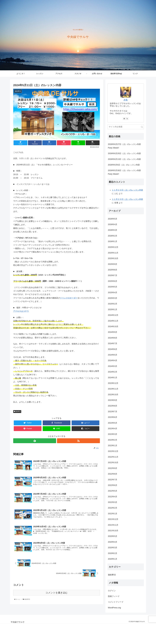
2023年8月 (112, 406)
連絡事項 (17, 411)
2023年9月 (112, 400)
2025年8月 (112, 270)
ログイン (112, 591)
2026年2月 (112, 236)
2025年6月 (112, 281)
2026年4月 (112, 224)
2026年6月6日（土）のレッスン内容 (124, 165)
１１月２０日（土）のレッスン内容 (127, 190)
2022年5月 (112, 491)
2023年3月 (112, 434)
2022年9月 (112, 468)
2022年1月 (112, 514)
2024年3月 (112, 366)
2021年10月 (113, 531)
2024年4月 (112, 360)
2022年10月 (113, 462)
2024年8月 (112, 338)
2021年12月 (113, 519)
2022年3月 (112, 502)
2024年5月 (112, 355)
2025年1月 (112, 309)
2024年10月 (113, 326)
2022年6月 (112, 485)
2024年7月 (112, 343)
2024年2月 (112, 372)
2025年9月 (112, 264)
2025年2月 (112, 304)
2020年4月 (112, 542)
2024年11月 (113, 321)
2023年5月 (112, 423)
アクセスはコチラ (21, 311)
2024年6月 (112, 349)
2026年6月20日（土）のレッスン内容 (124, 153)
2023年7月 (112, 411)
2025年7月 (112, 275)
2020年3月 (112, 548)
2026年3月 (112, 230)
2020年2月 (112, 553)
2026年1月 (112, 241)
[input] (125, 126)
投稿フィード (114, 596)
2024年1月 (112, 377)
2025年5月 (112, 287)
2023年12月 (113, 383)
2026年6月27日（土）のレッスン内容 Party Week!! (124, 146)
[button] (142, 127)
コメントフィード (116, 602)
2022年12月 (113, 451)
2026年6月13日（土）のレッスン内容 (124, 159)
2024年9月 (112, 332)
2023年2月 (112, 440)
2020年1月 (112, 559)
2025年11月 (113, 253)
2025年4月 (112, 292)
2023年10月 (113, 394)
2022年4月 (112, 497)
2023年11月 (113, 389)
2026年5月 (112, 219)
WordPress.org (114, 608)
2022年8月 (112, 474)
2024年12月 (113, 315)
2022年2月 (112, 508)
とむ (126, 100)
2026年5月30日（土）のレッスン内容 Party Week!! (124, 172)
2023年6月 (112, 417)
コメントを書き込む (57, 593)
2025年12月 (113, 247)
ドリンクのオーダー (69, 298)
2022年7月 (112, 480)
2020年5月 (112, 536)
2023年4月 (112, 428)
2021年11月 (113, 525)
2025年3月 (112, 298)
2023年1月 (112, 445)
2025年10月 (113, 258)
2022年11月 (113, 457)
